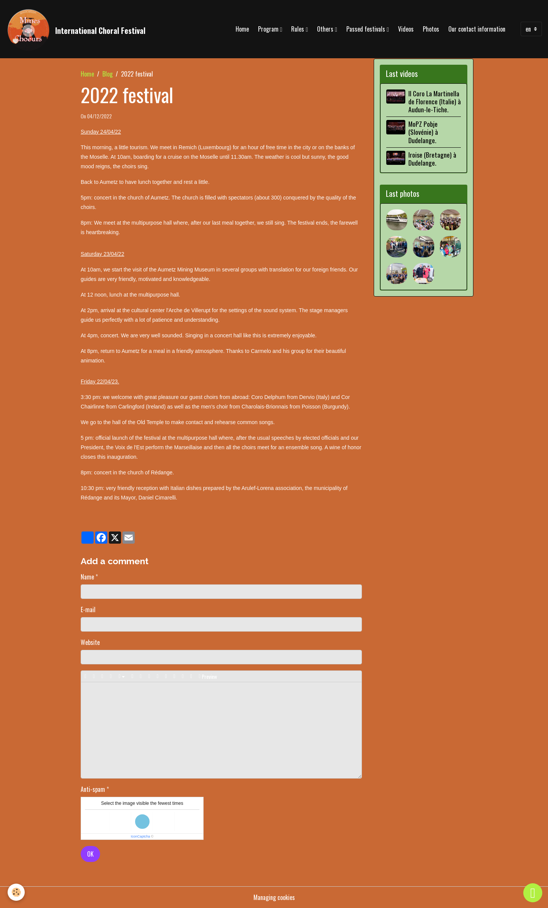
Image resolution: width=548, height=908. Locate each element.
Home (242, 29)
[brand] (75, 29)
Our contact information (476, 29)
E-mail (88, 609)
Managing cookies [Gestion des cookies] (274, 897)
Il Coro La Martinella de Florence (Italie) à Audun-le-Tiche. (434, 101)
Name (87, 576)
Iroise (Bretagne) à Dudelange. (432, 159)
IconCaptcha (140, 836)
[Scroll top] (532, 892)
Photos (431, 29)
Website (90, 642)
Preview (208, 676)
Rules (298, 29)
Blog (107, 73)
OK (90, 854)
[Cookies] (16, 892)
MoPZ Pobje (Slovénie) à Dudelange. (423, 132)
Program (269, 29)
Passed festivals (366, 29)
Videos (406, 29)
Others (326, 29)
